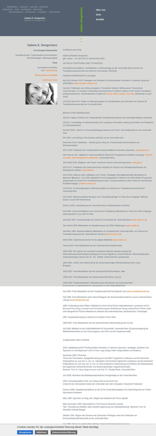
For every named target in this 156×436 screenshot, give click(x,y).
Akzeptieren (25, 432)
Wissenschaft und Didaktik (46, 75)
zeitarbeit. (8, 9)
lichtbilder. (13, 7)
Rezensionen (51, 70)
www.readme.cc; (120, 240)
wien (17, 9)
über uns (100, 10)
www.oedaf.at (88, 170)
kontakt (100, 19)
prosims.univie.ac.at (87, 183)
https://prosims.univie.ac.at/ (85, 83)
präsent (24, 7)
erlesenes (31, 12)
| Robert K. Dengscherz (34, 20)
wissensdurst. (17, 12)
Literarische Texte (49, 80)
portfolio (44, 7)
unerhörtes (55, 12)
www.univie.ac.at (139, 220)
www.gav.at (137, 162)
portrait (34, 7)
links (98, 14)
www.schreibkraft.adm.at (138, 291)
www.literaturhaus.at (79, 300)
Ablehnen (41, 432)
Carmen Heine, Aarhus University (120, 94)
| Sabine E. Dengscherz (34, 18)
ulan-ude (38, 9)
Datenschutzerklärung (64, 432)
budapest (26, 9)
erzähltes (42, 12)
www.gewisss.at (142, 150)
